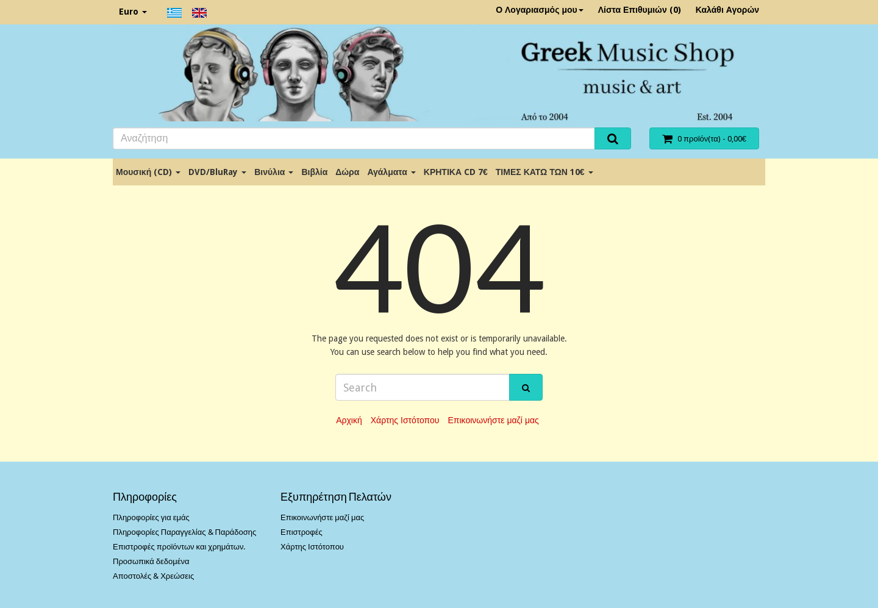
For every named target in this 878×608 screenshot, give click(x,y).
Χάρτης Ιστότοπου (405, 420)
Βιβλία (314, 172)
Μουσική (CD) (148, 172)
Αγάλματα (391, 172)
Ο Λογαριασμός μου (540, 10)
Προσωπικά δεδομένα (151, 561)
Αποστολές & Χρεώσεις (153, 576)
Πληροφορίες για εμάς (151, 517)
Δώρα (347, 172)
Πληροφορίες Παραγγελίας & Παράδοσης (184, 532)
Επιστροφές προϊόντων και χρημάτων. (179, 546)
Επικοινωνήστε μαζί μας (493, 420)
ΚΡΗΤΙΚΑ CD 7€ (456, 172)
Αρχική (349, 420)
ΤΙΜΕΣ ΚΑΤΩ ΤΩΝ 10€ (544, 172)
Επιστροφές (301, 532)
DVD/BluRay (217, 172)
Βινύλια (273, 172)
